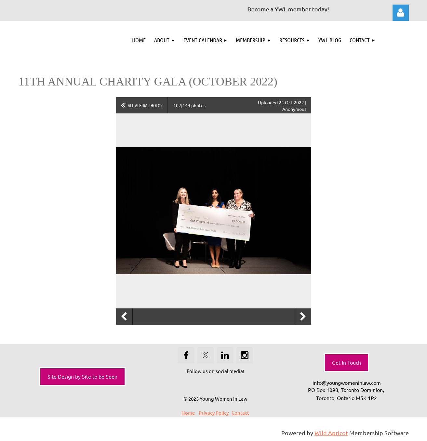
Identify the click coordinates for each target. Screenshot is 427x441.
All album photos (145, 105)
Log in (401, 13)
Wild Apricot (331, 432)
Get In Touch (346, 362)
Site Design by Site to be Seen (82, 376)
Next (303, 316)
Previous (124, 316)
